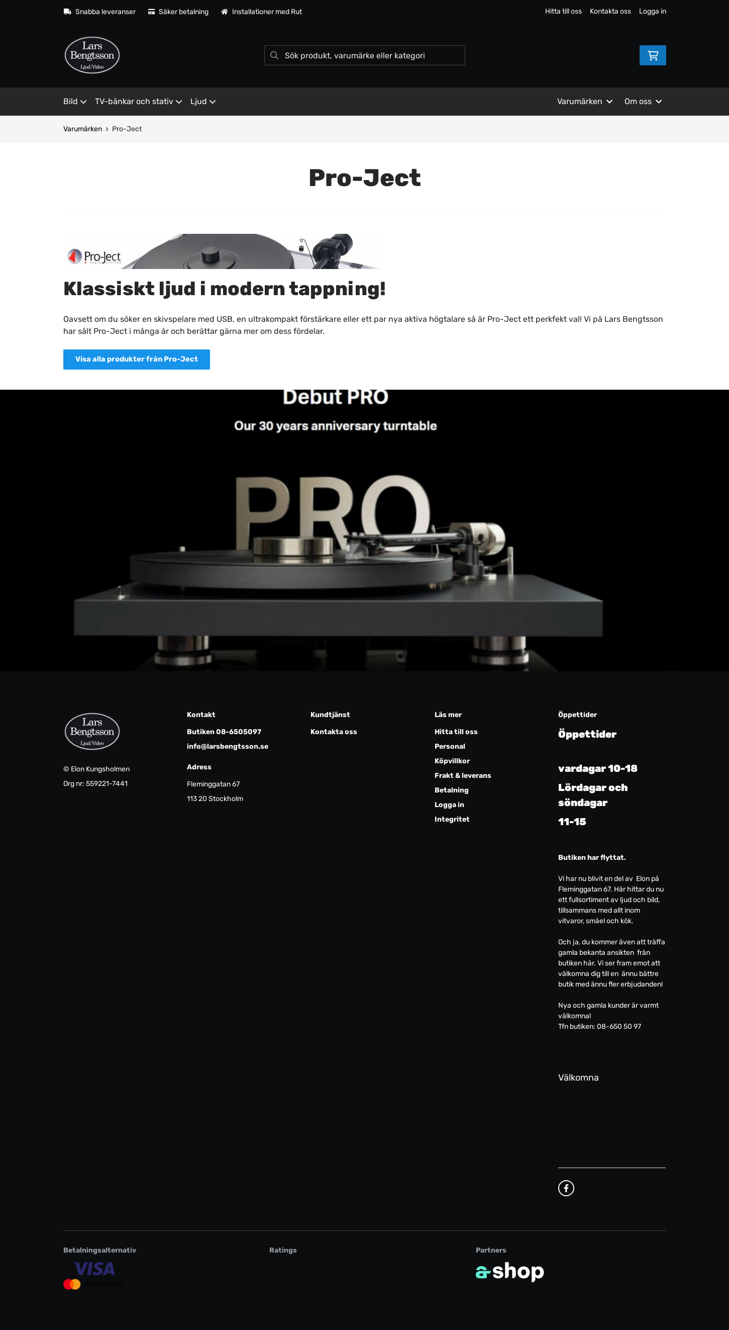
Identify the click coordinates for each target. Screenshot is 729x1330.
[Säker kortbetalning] (93, 1275)
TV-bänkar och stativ (138, 101)
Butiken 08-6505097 (224, 732)
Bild (75, 101)
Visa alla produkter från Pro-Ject (140, 359)
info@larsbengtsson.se (227, 746)
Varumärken (82, 129)
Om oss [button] (643, 101)
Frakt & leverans (463, 775)
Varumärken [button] (584, 101)
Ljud (203, 101)
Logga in (652, 11)
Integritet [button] (452, 819)
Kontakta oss (610, 11)
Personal (450, 746)
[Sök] (364, 55)
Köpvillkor (452, 761)
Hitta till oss (563, 11)
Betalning (452, 790)
